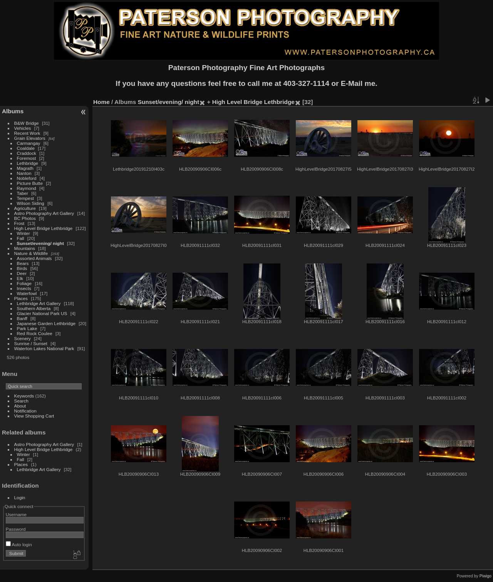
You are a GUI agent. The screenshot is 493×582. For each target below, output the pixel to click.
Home (101, 102)
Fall (20, 238)
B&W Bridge (26, 123)
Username (16, 514)
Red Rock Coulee (34, 333)
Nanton (24, 173)
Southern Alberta (34, 308)
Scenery (22, 338)
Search (21, 400)
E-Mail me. (359, 83)
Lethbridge (28, 163)
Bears (23, 263)
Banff (22, 318)
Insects (24, 288)
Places (21, 298)
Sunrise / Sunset (30, 343)
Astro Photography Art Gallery (44, 213)
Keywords (24, 395)
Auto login (19, 544)
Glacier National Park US (42, 313)
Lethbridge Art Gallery (39, 303)
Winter (23, 233)
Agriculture (25, 208)
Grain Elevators (30, 138)
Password (16, 529)
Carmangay (28, 143)
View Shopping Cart (34, 415)
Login (19, 497)
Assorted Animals (34, 258)
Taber (22, 193)
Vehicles (22, 128)
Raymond (26, 188)
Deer (22, 273)
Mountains (24, 248)
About (20, 405)
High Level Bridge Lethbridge (43, 228)
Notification (25, 410)
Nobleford (27, 178)
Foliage (24, 283)
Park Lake (27, 328)
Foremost (26, 158)
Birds (22, 268)
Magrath (25, 168)
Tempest (25, 198)
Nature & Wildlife (31, 253)
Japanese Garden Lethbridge (46, 323)
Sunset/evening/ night (40, 243)
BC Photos (25, 218)
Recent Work (27, 133)
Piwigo (485, 576)
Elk (20, 278)
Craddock (26, 153)
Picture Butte (30, 183)
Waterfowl (27, 293)
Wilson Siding (30, 203)
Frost (19, 223)
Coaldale (26, 148)
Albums (12, 111)
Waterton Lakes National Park (44, 348)
